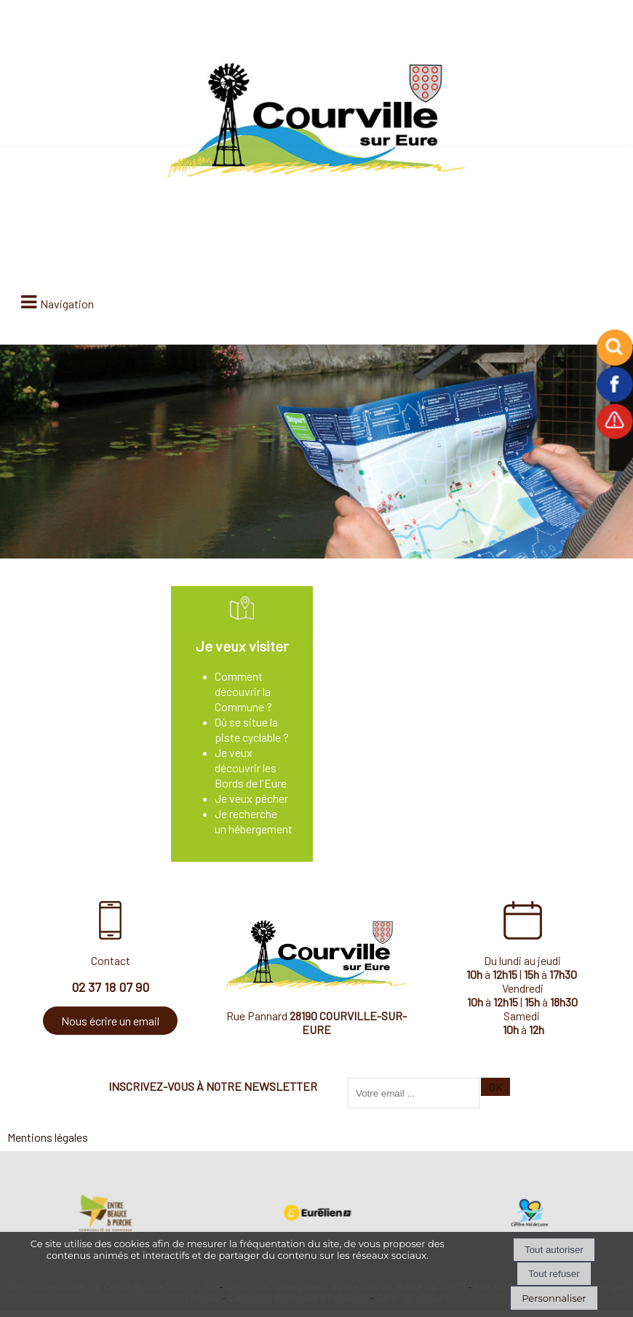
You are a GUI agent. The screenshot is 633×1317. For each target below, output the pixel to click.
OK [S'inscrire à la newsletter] (496, 1087)
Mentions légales (47, 1137)
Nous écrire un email (110, 1021)
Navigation (67, 304)
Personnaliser (554, 1298)
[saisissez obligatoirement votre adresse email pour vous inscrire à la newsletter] (413, 1093)
